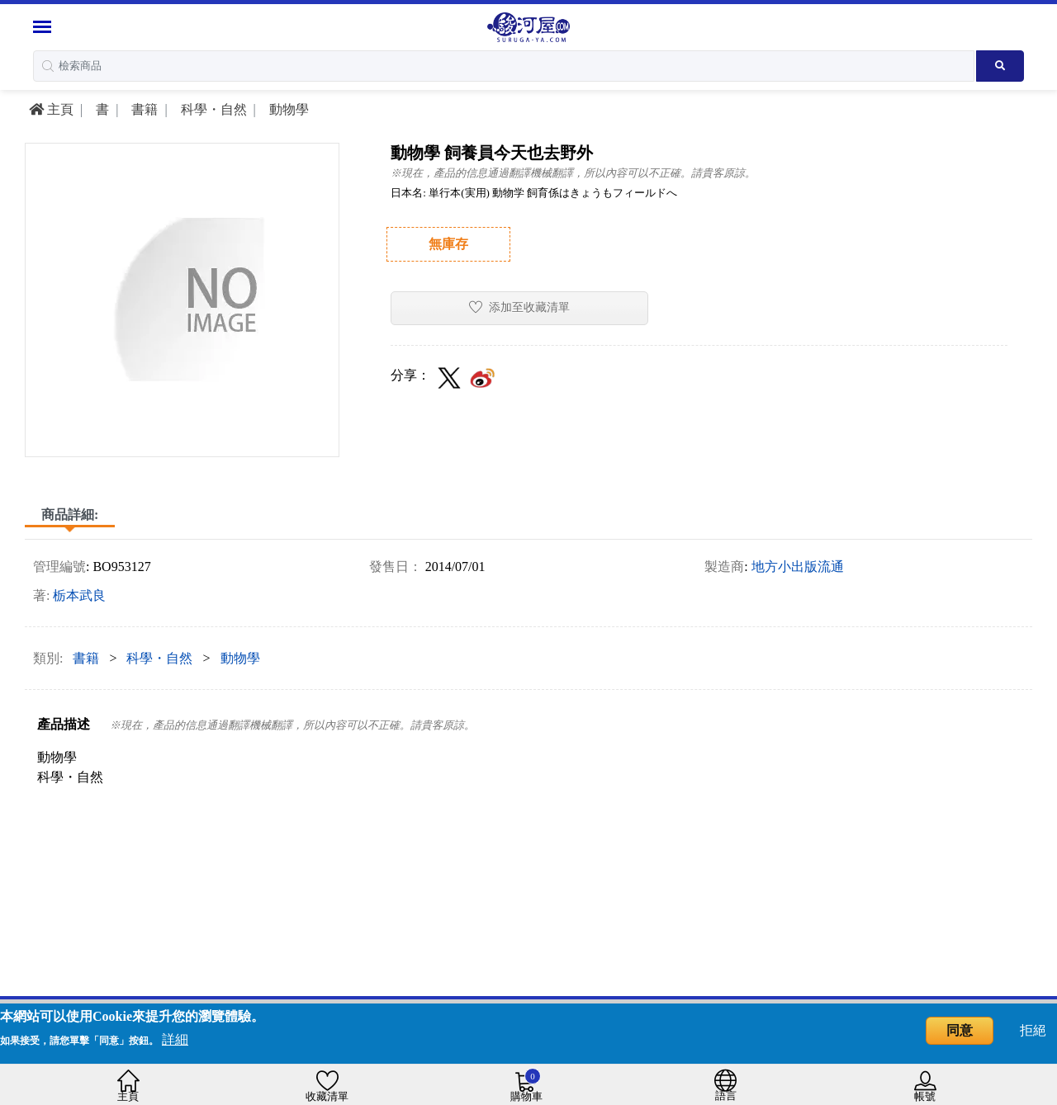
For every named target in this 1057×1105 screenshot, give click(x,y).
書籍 (143, 109)
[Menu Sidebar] (44, 27)
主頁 (51, 109)
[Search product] (1000, 66)
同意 (959, 1030)
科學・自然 (212, 109)
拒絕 (1033, 1030)
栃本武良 (79, 595)
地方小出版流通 (797, 567)
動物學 (287, 109)
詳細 (175, 1039)
